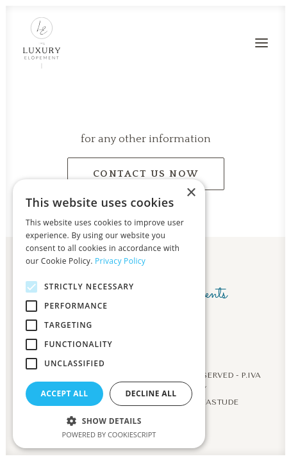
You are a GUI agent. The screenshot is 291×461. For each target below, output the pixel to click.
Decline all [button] (151, 393)
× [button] (190, 193)
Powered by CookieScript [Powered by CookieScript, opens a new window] (109, 434)
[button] (261, 43)
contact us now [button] (146, 173)
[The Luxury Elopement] (41, 43)
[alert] (109, 313)
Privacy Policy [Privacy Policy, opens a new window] (120, 260)
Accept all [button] (64, 393)
